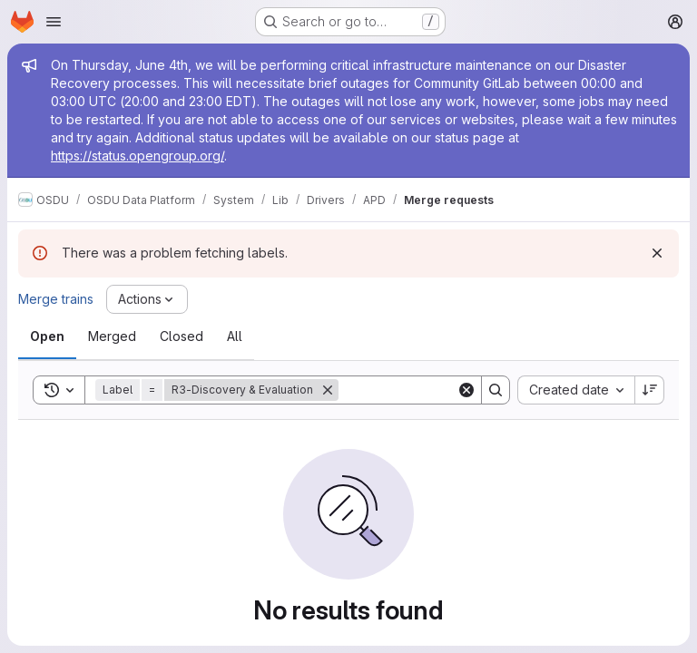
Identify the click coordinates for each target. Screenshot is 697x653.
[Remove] (328, 390)
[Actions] (147, 299)
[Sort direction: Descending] (649, 389)
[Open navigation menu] (53, 21)
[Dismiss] (657, 253)
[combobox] (575, 389)
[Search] (451, 390)
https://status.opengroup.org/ (137, 155)
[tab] (47, 336)
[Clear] (466, 390)
